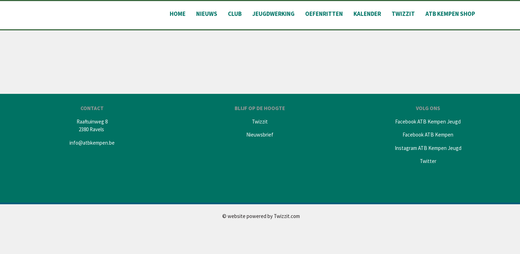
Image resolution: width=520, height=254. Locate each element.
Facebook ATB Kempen (428, 134)
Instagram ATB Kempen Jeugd (428, 148)
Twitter (428, 161)
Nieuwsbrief (259, 134)
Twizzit (403, 14)
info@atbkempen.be (92, 142)
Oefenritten (324, 14)
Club (235, 14)
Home (178, 14)
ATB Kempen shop (450, 14)
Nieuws (206, 14)
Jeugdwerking (273, 14)
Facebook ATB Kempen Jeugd (428, 121)
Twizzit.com (287, 216)
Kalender (367, 14)
